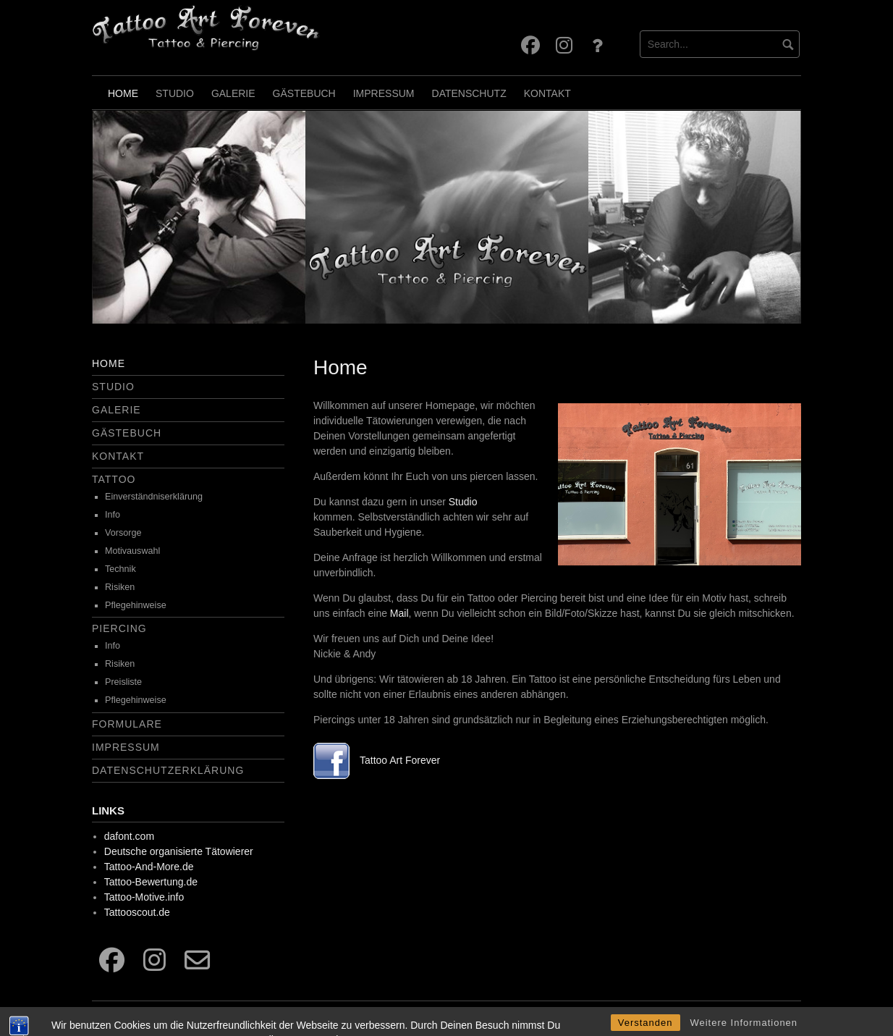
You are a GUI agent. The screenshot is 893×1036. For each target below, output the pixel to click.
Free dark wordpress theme (748, 1015)
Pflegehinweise (135, 605)
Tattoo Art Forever (400, 760)
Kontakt (547, 93)
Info (112, 515)
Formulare (127, 724)
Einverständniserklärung (154, 497)
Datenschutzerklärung (168, 770)
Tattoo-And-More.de (149, 866)
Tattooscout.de (137, 912)
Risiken (120, 587)
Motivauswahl (132, 551)
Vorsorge (123, 533)
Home (123, 93)
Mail (399, 613)
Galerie (233, 93)
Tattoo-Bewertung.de (151, 882)
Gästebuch (304, 93)
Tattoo (113, 479)
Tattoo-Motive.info (144, 897)
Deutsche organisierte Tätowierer (178, 851)
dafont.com (129, 836)
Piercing (119, 628)
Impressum (384, 93)
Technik (120, 569)
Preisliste (123, 682)
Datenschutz (469, 93)
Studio (175, 93)
